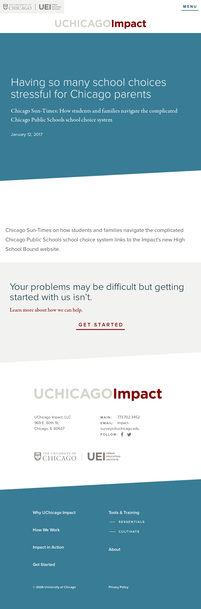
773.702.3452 (128, 417)
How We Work (46, 530)
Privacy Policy (118, 587)
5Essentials (132, 522)
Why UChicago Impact (54, 512)
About (114, 549)
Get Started (102, 325)
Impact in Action (48, 547)
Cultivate (129, 531)
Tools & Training (124, 512)
